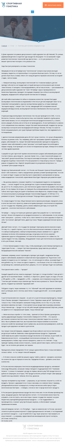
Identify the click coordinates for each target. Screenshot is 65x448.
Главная (4, 46)
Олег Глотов (25, 106)
